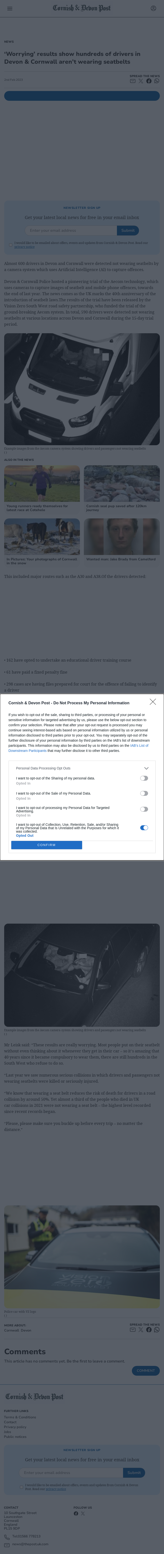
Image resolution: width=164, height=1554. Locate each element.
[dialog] (82, 777)
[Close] (154, 703)
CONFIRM (47, 845)
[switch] (144, 778)
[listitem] (82, 768)
